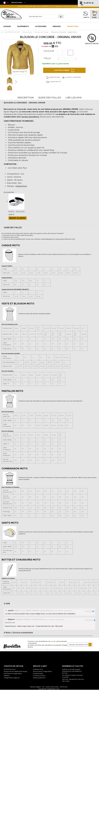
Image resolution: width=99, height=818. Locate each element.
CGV (43, 687)
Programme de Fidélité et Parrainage (15, 671)
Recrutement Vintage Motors (13, 673)
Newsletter (12, 647)
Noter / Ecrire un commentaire (18, 632)
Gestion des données (52, 687)
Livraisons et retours (39, 675)
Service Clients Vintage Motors (42, 671)
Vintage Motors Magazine (12, 678)
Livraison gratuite (53, 81)
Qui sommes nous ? (10, 669)
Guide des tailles (38, 673)
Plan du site (63, 687)
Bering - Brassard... (17, 212)
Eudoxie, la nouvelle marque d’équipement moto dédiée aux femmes (72, 671)
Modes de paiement (39, 678)
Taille (47, 58)
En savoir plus (76, 6)
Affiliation (7, 675)
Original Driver (21, 186)
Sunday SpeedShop (30, 117)
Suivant (16, 81)
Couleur (49, 51)
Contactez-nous (38, 669)
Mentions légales (35, 687)
